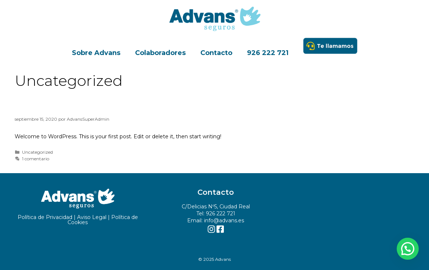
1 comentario (35, 158)
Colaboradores (160, 52)
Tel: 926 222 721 (215, 213)
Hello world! (47, 107)
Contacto (216, 52)
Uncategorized (37, 152)
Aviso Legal (91, 217)
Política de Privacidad (45, 217)
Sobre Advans (96, 52)
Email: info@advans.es (215, 220)
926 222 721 (267, 52)
